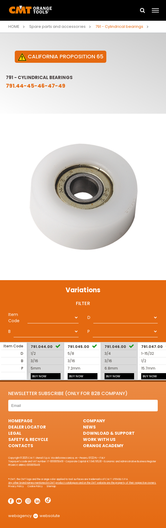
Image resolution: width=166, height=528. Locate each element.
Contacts (20, 446)
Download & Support (109, 433)
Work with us (99, 439)
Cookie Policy (35, 486)
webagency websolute (34, 516)
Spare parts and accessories (57, 26)
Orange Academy (103, 446)
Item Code (13, 318)
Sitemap (51, 486)
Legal (14, 433)
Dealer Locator (27, 427)
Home (13, 26)
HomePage (20, 421)
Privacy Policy (16, 486)
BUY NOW (39, 376)
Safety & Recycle (28, 439)
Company (94, 421)
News (89, 427)
